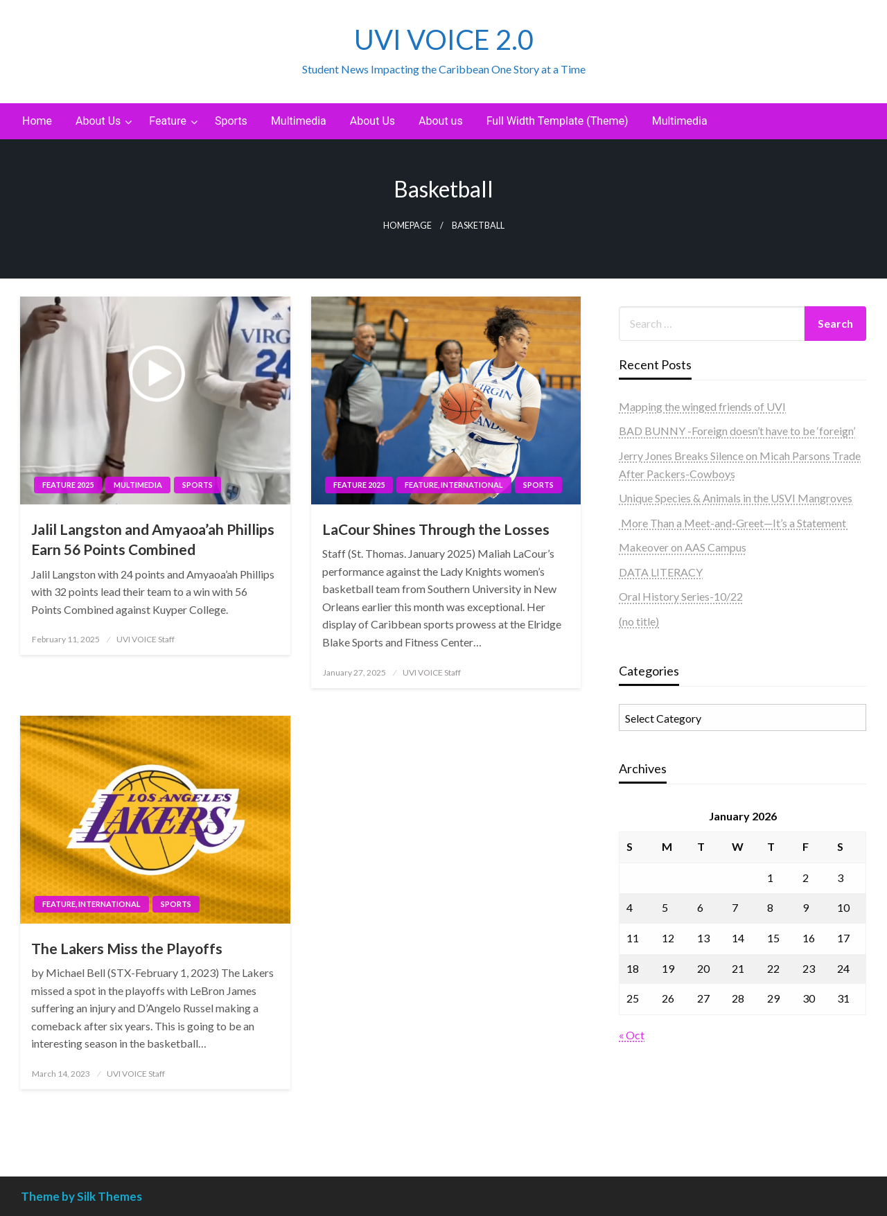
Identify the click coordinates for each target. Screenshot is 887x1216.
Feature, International (454, 484)
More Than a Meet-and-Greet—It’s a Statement (733, 522)
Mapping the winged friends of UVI (702, 406)
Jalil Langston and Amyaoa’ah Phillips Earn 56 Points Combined (152, 539)
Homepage (407, 225)
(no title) (639, 621)
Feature (167, 120)
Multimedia (298, 120)
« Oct (631, 1034)
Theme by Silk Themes (81, 1196)
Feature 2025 (68, 484)
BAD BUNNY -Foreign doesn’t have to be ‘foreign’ (737, 430)
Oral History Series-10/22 (681, 596)
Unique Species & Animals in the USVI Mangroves (735, 497)
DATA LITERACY (661, 572)
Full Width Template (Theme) (557, 120)
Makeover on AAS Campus (682, 547)
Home (37, 120)
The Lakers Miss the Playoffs (126, 948)
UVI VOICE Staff (145, 639)
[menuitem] (37, 121)
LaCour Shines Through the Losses (436, 529)
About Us (98, 120)
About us (441, 120)
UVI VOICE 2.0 (444, 39)
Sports (231, 120)
